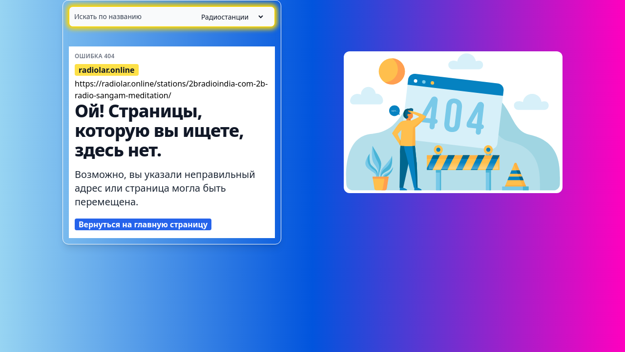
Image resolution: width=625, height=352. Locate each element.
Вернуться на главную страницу (143, 224)
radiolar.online (107, 70)
